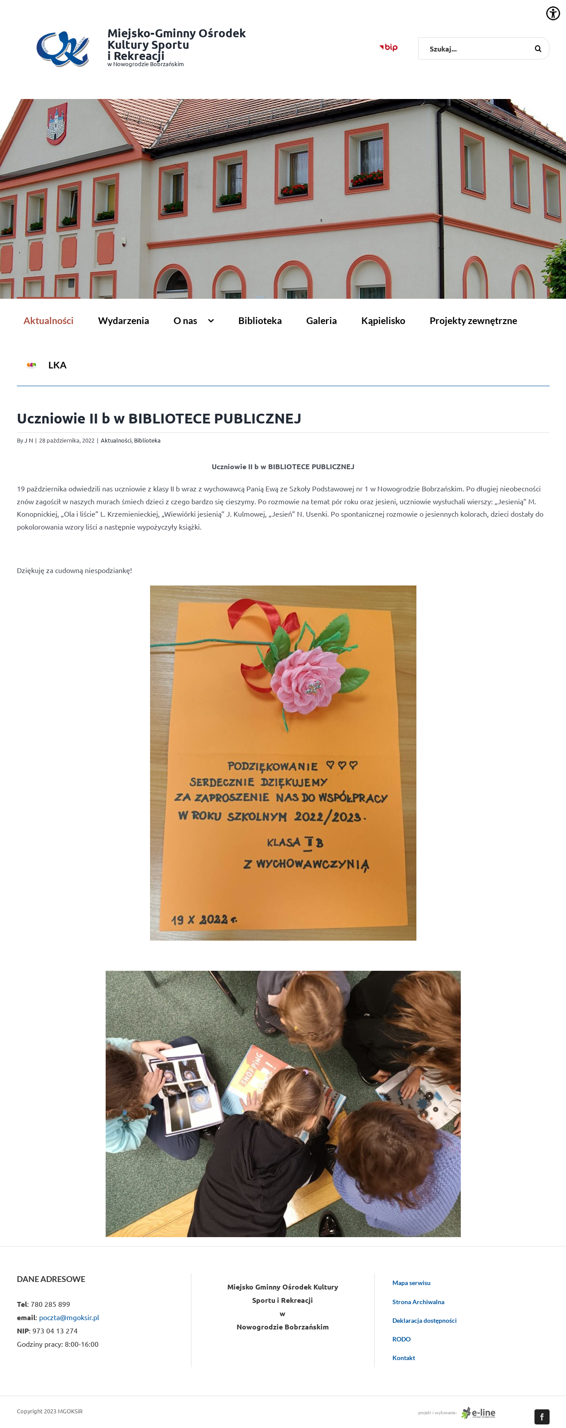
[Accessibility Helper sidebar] (553, 13)
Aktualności (116, 440)
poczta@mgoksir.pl (69, 1317)
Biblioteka (147, 440)
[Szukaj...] (484, 48)
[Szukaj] (538, 48)
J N (28, 440)
